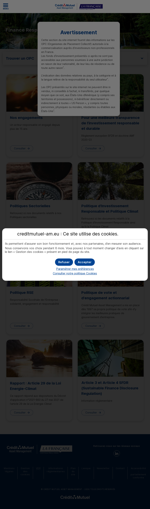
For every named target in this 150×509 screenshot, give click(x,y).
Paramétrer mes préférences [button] (75, 269)
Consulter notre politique (75, 273)
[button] (84, 262)
